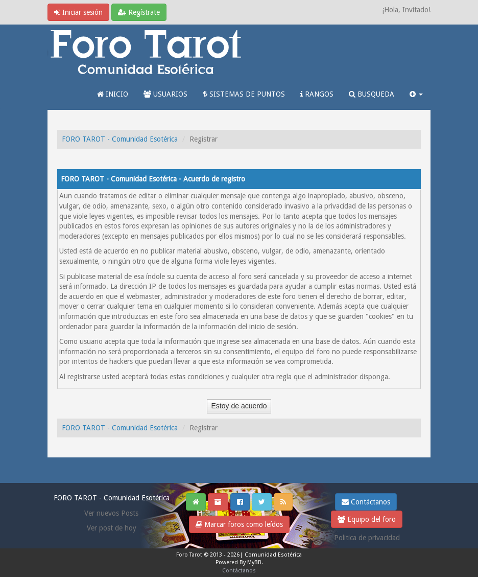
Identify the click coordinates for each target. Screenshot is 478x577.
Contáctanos (366, 502)
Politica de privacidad (367, 538)
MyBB (254, 562)
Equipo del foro (367, 519)
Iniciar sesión (78, 12)
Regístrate (139, 12)
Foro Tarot (189, 554)
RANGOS (316, 94)
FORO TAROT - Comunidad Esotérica (120, 139)
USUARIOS (165, 94)
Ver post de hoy (111, 528)
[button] (416, 94)
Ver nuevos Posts (111, 513)
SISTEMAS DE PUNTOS (244, 94)
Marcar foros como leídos (239, 524)
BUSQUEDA (371, 94)
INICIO (112, 94)
